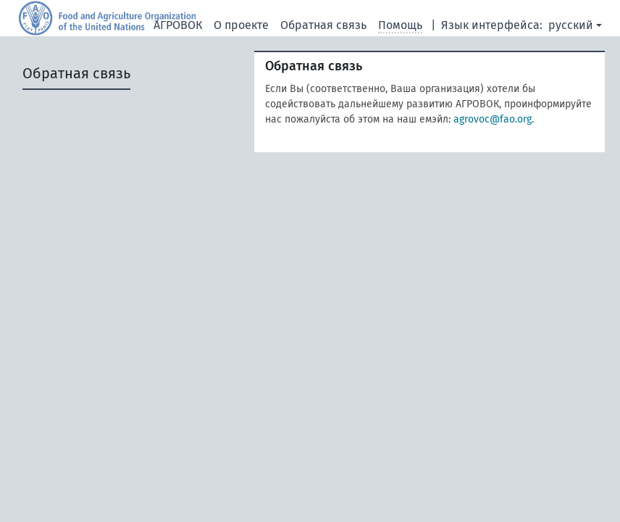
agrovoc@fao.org (492, 119)
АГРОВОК (178, 25)
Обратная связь (323, 25)
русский (570, 25)
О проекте (241, 25)
